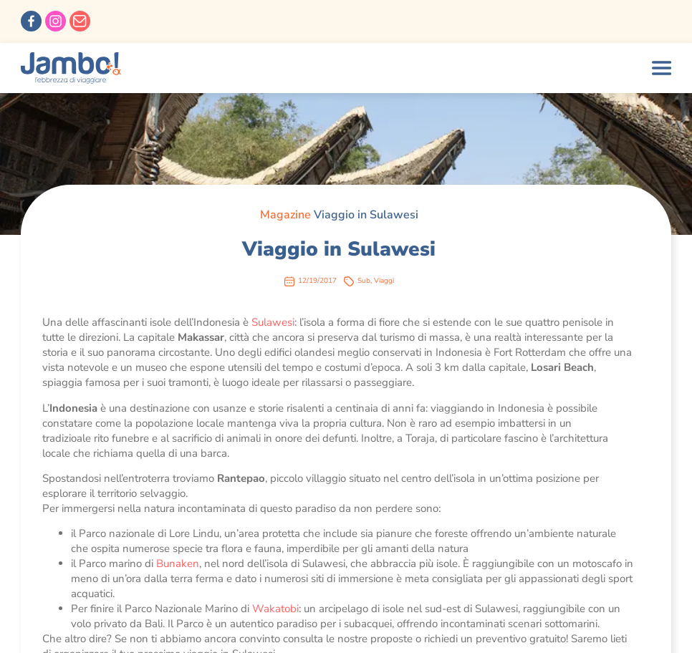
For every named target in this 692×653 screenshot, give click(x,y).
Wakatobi (275, 608)
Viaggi (384, 281)
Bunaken (177, 563)
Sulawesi (272, 322)
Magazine (285, 215)
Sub (363, 281)
